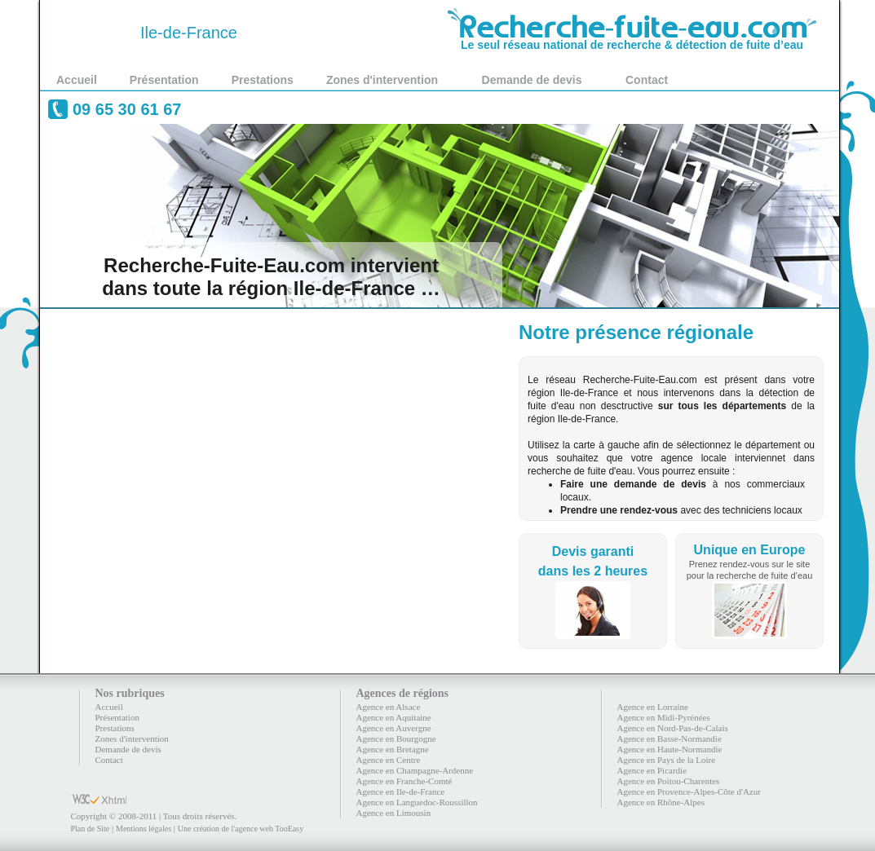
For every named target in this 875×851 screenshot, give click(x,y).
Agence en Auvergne (393, 728)
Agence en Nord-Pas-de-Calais (672, 728)
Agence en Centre (388, 760)
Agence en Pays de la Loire (666, 760)
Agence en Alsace (388, 707)
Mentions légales (143, 828)
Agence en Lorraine (652, 707)
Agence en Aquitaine (393, 717)
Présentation (164, 79)
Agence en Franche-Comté (404, 781)
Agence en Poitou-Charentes (668, 781)
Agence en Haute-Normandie (670, 749)
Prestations (263, 79)
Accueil (76, 79)
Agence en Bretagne (392, 749)
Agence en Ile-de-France (400, 791)
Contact (646, 79)
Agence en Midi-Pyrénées (663, 717)
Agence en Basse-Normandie (669, 738)
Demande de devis (532, 79)
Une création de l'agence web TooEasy (240, 828)
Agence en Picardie (652, 770)
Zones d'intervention (382, 79)
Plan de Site (90, 828)
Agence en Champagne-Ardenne (415, 770)
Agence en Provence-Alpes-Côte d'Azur (689, 791)
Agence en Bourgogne (396, 738)
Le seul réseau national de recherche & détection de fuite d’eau (632, 39)
